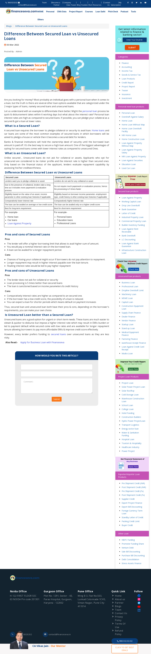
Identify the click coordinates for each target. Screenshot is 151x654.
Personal (48, 12)
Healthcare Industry (130, 439)
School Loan (127, 397)
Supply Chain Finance (131, 305)
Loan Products (128, 71)
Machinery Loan (129, 286)
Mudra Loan (127, 345)
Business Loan (128, 275)
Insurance (126, 86)
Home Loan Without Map (133, 117)
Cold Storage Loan (130, 387)
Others (128, 12)
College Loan (128, 401)
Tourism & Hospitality (131, 435)
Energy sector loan (130, 421)
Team (44, 2)
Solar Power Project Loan (133, 379)
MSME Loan (127, 290)
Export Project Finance (132, 495)
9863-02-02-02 (125, 641)
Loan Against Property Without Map (132, 136)
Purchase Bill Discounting (133, 548)
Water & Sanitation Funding (130, 426)
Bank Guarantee (129, 202)
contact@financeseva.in (57, 626)
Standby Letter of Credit (132, 510)
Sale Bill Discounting (131, 544)
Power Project (128, 443)
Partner (119, 595)
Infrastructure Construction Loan (134, 244)
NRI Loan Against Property (134, 148)
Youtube (84, 5)
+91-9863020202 (21, 626)
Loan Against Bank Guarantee (130, 237)
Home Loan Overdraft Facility (132, 122)
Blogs (9, 18)
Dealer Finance (128, 309)
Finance (125, 55)
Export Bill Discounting (132, 499)
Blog (78, 5)
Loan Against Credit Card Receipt (133, 340)
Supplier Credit (128, 491)
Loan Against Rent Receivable (130, 222)
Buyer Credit (127, 517)
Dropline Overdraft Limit (133, 282)
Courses (82, 12)
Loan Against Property (19, 215)
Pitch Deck (103, 12)
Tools (120, 12)
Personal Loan (128, 105)
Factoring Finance (130, 331)
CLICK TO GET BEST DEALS (124, 648)
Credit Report (128, 75)
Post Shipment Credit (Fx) (133, 487)
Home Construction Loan (133, 131)
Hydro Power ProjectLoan (133, 413)
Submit (56, 391)
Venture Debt (128, 540)
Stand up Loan (128, 320)
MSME (40, 12)
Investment (127, 90)
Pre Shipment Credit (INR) (133, 475)
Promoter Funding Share (133, 536)
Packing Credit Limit (131, 513)
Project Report (70, 12)
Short (90, 5)
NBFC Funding (128, 532)
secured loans (58, 326)
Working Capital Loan (131, 194)
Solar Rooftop (128, 383)
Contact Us (121, 605)
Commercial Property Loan (134, 213)
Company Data (67, 3)
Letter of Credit (128, 205)
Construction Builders (131, 409)
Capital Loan (127, 294)
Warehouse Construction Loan (133, 392)
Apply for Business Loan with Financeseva (42, 334)
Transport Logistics (130, 417)
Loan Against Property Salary (132, 143)
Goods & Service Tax (131, 67)
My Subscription (116, 3)
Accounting (127, 59)
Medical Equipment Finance (130, 326)
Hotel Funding (128, 405)
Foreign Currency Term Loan (132, 504)
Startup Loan (127, 316)
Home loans (98, 122)
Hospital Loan (128, 431)
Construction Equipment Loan (132, 299)
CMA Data (58, 12)
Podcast (113, 12)
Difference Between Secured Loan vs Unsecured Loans (41, 18)
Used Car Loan (128, 160)
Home (118, 588)
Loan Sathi (92, 12)
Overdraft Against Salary (133, 109)
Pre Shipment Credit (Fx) (133, 483)
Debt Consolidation (130, 552)
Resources (97, 5)
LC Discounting (128, 232)
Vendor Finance (129, 313)
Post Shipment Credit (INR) (134, 479)
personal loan (90, 103)
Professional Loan (130, 278)
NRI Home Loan (129, 127)
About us (120, 591)
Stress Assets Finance (131, 555)
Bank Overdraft (128, 228)
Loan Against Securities (132, 152)
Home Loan (127, 113)
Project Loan (127, 375)
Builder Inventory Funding (133, 217)
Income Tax (127, 63)
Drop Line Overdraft (131, 198)
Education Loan (129, 156)
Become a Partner (56, 3)
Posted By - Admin (13, 43)
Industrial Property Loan (132, 209)
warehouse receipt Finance (134, 335)
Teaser (73, 5)
